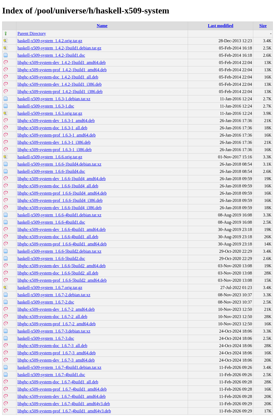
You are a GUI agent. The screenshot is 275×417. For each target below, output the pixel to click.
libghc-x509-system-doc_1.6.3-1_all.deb (52, 128)
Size (263, 25)
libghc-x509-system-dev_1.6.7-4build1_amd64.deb (61, 396)
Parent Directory (31, 33)
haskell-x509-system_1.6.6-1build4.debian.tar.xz (59, 164)
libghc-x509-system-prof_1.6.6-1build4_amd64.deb (62, 193)
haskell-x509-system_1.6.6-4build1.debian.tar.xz (59, 215)
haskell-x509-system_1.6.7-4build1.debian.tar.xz (59, 367)
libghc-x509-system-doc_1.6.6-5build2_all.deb (57, 273)
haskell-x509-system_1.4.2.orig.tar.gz (49, 40)
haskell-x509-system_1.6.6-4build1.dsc (51, 222)
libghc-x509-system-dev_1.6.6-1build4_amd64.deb (61, 178)
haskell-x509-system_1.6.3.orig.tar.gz (49, 113)
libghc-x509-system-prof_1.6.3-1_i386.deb (54, 149)
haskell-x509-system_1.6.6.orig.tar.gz (49, 157)
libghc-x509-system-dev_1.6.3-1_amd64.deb (56, 120)
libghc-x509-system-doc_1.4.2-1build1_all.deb (57, 77)
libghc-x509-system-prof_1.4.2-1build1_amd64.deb (62, 69)
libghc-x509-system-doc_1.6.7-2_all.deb (52, 316)
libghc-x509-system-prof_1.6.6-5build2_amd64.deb (62, 280)
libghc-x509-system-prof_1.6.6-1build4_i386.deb (60, 200)
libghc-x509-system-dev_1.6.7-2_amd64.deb (56, 309)
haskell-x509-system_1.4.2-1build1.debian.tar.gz (59, 48)
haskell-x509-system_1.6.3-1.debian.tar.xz (54, 99)
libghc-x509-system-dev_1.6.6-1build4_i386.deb (59, 207)
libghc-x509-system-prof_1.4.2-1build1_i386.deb (60, 91)
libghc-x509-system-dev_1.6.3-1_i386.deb (54, 142)
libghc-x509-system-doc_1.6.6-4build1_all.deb (57, 236)
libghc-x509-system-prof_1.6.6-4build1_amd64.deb (62, 244)
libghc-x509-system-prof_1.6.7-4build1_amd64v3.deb (64, 411)
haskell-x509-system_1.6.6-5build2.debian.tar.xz (59, 251)
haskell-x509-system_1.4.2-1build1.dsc (51, 55)
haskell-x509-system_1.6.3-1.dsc (45, 106)
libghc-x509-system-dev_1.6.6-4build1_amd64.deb (61, 229)
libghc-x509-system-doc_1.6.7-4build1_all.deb (57, 382)
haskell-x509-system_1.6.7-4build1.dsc (51, 374)
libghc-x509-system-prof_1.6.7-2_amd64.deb (56, 324)
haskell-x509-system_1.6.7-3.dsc (45, 338)
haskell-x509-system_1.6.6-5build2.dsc (51, 258)
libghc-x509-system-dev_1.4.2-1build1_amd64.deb (61, 62)
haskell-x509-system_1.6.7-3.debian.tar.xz (54, 331)
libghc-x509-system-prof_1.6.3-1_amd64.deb (56, 135)
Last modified (220, 25)
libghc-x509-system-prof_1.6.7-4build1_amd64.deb (62, 389)
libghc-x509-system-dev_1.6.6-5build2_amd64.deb (61, 265)
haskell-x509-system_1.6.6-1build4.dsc (51, 171)
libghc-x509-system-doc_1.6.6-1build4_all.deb (57, 186)
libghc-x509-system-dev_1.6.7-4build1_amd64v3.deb (63, 403)
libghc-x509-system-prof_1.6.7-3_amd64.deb (56, 353)
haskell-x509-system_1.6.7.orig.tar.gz (49, 287)
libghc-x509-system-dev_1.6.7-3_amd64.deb (56, 360)
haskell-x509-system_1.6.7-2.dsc (45, 302)
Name (102, 25)
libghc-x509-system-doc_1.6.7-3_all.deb (52, 345)
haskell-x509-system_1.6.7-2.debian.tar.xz (54, 295)
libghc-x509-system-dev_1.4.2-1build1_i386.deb (59, 84)
